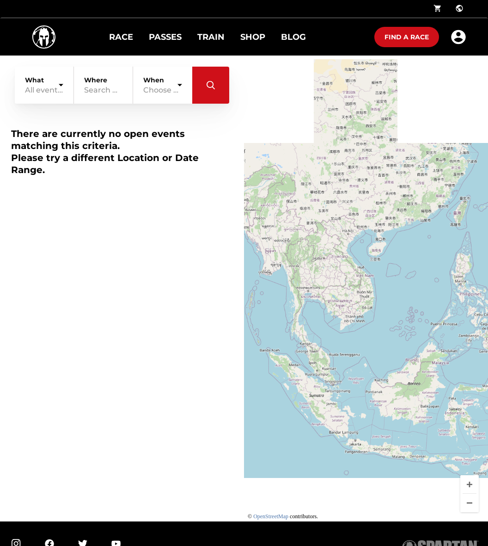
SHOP (252, 37)
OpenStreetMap (270, 516)
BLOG (293, 37)
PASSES (165, 37)
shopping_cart (437, 8)
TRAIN (211, 37)
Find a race (406, 37)
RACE (121, 37)
